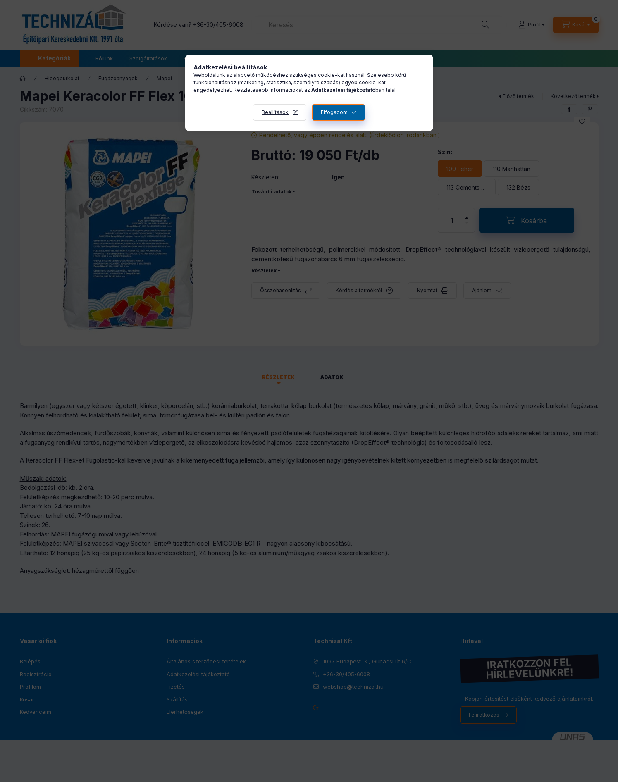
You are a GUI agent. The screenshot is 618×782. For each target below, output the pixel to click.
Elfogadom (334, 112)
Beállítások (275, 112)
